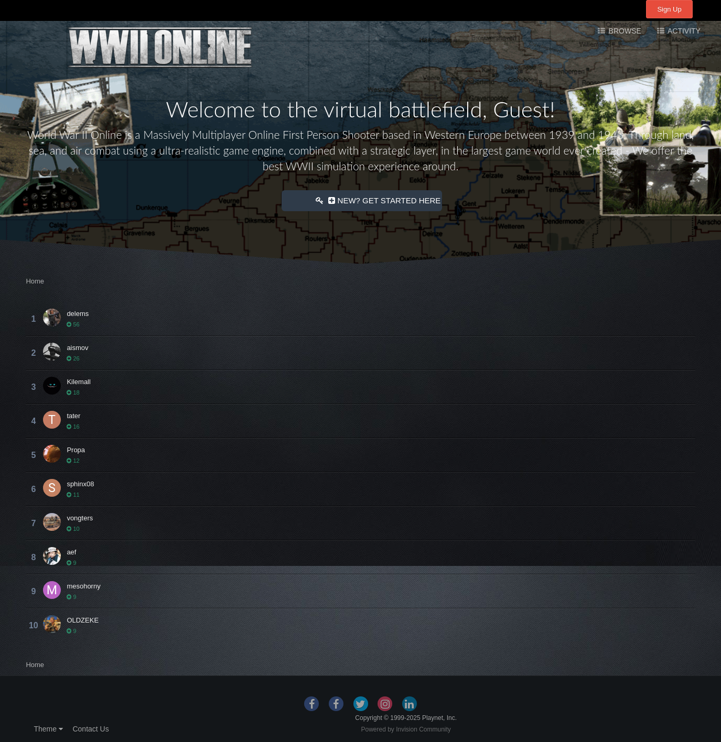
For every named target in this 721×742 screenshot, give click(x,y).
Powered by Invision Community (405, 729)
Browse (624, 31)
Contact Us (90, 728)
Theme (48, 728)
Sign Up (669, 9)
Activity (683, 31)
